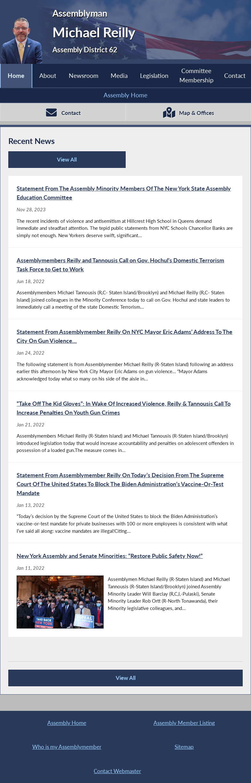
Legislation (154, 75)
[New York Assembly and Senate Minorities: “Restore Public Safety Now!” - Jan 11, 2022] (125, 590)
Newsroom (83, 75)
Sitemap (184, 746)
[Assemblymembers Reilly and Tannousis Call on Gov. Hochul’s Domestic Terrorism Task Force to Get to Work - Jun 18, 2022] (125, 283)
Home (16, 75)
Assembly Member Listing (184, 722)
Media (119, 75)
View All (45, 162)
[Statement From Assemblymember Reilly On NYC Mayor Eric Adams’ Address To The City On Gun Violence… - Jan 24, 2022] (125, 355)
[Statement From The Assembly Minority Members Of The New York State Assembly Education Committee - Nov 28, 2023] (125, 211)
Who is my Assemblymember (66, 746)
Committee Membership (196, 75)
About (47, 75)
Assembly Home (125, 95)
